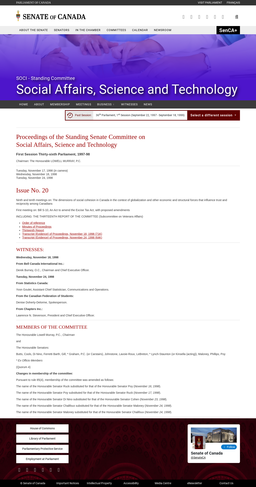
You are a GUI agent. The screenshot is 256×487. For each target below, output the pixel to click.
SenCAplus (228, 30)
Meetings (83, 104)
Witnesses (129, 104)
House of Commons (42, 428)
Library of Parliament (42, 438)
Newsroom (162, 30)
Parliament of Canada (33, 2)
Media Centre (163, 483)
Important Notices (67, 483)
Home (23, 104)
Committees (116, 30)
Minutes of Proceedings (37, 226)
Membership (60, 104)
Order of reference (33, 222)
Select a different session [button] (212, 115)
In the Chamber (88, 30)
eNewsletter (194, 483)
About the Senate (33, 30)
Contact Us (226, 483)
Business (106, 104)
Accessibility (131, 483)
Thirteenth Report (33, 230)
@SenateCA (198, 457)
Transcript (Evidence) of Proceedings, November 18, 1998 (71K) (62, 233)
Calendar (140, 30)
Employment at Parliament (42, 459)
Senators (61, 30)
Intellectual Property (99, 483)
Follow (229, 447)
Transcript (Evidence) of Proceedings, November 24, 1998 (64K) (62, 237)
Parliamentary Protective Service (42, 448)
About (39, 104)
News (148, 104)
